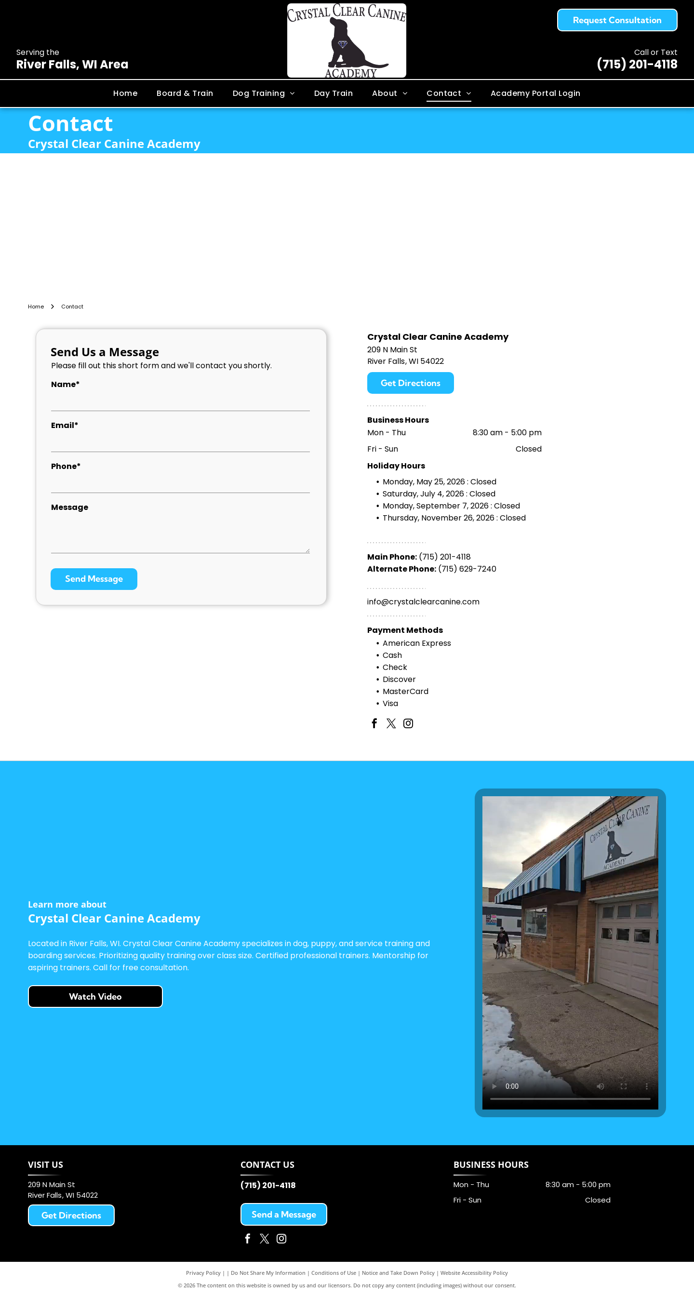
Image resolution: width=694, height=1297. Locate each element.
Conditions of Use (333, 1272)
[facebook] (374, 724)
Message (69, 507)
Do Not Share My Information (268, 1272)
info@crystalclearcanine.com (423, 601)
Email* (65, 425)
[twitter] (391, 724)
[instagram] (408, 724)
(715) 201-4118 (637, 64)
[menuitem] (125, 93)
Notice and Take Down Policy (398, 1272)
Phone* (66, 466)
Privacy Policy (203, 1272)
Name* (65, 384)
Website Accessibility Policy (474, 1272)
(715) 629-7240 (467, 569)
